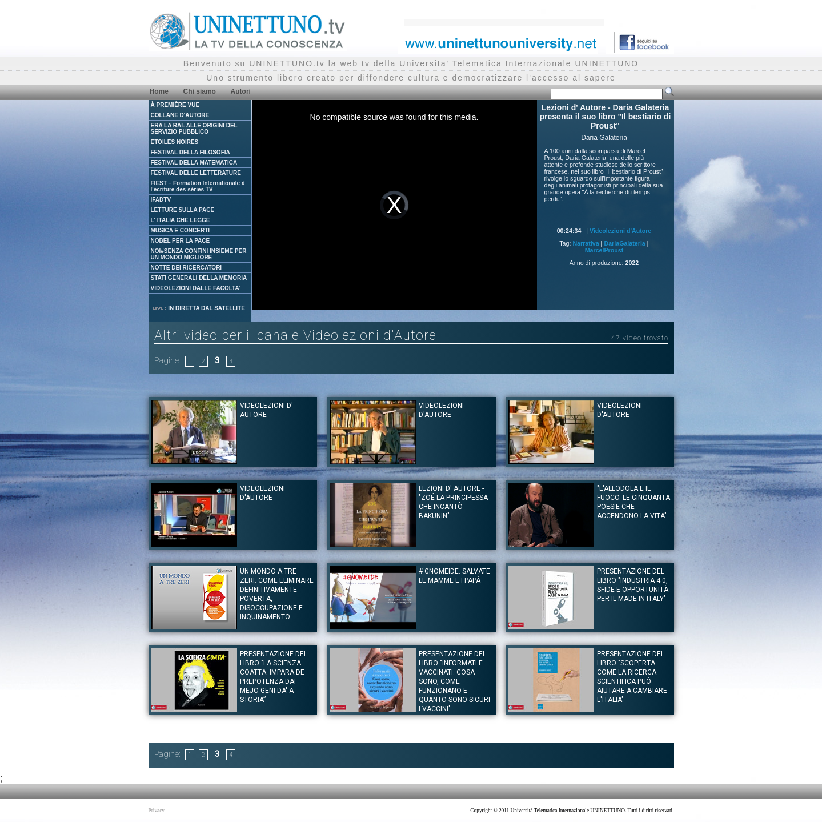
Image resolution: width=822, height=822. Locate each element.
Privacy (157, 810)
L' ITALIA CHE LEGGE (180, 220)
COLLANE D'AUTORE (180, 115)
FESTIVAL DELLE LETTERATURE (196, 173)
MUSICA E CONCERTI (180, 230)
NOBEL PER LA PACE (180, 241)
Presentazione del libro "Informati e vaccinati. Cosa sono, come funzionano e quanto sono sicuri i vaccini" (454, 681)
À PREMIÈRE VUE (175, 105)
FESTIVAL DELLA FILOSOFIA (190, 152)
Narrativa (585, 243)
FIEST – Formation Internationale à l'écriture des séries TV (198, 186)
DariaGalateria (624, 243)
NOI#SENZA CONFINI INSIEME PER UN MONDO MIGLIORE (199, 254)
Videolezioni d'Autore (620, 230)
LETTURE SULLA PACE (183, 210)
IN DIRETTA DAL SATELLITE (198, 308)
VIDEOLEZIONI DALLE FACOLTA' (196, 288)
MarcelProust (604, 250)
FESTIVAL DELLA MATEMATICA (194, 162)
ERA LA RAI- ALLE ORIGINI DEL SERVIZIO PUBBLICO (194, 128)
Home (159, 91)
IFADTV (161, 200)
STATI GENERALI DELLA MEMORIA (199, 278)
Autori (241, 91)
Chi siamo (199, 91)
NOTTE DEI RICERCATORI (186, 267)
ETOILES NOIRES (175, 142)
